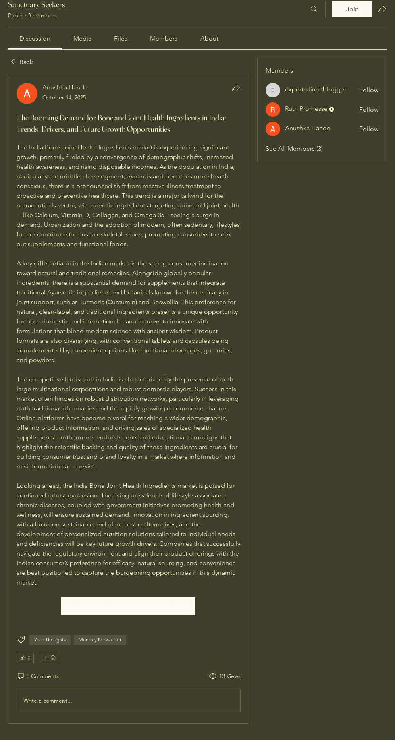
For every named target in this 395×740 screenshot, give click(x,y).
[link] (34, 38)
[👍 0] (25, 658)
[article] (128, 399)
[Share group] (382, 9)
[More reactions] (49, 658)
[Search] (314, 9)
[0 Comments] (38, 676)
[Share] (236, 88)
